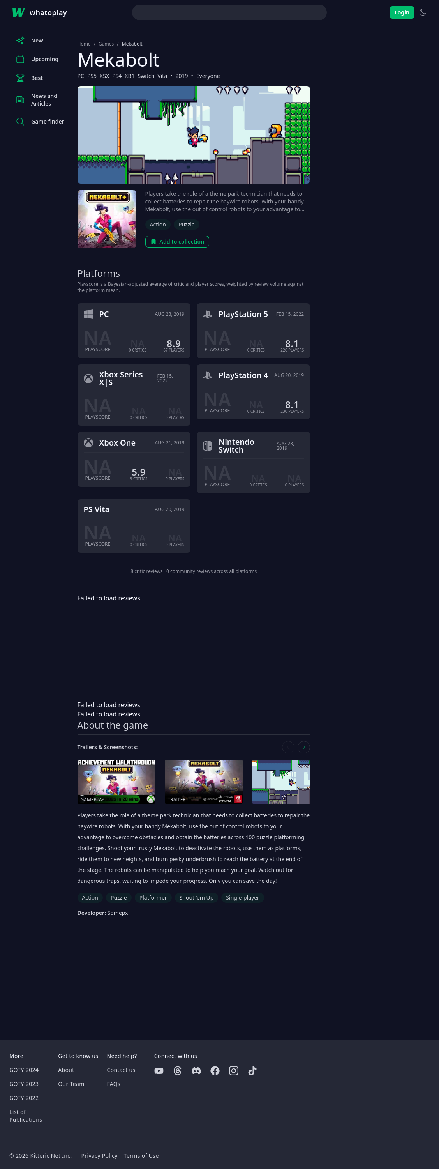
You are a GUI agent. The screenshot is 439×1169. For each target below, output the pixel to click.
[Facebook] (215, 1070)
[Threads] (177, 1070)
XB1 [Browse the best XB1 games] (129, 76)
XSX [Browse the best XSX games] (104, 76)
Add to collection (177, 241)
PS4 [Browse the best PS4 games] (117, 76)
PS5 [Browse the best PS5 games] (92, 76)
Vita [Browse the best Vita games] (162, 76)
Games (106, 44)
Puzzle (186, 224)
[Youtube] (159, 1070)
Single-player (242, 897)
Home (84, 44)
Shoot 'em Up (197, 897)
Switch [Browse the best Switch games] (146, 76)
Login (402, 12)
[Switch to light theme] (423, 12)
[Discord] (196, 1070)
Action (158, 224)
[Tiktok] (252, 1070)
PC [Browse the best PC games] (81, 76)
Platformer (153, 897)
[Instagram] (233, 1070)
